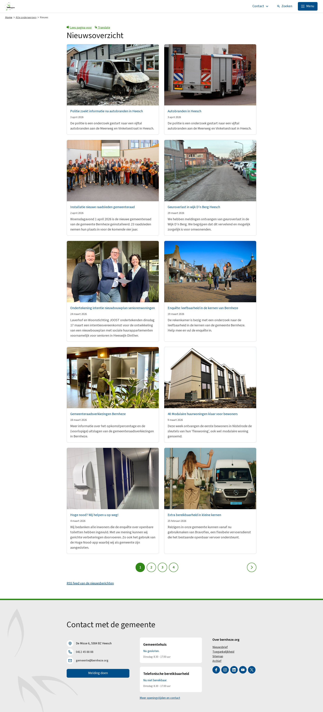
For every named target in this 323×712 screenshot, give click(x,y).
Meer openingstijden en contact (160, 698)
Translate (102, 27)
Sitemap (217, 656)
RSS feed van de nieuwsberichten (90, 583)
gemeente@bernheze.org (92, 660)
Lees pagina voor (79, 27)
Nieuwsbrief (220, 647)
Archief (216, 661)
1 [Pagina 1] (140, 567)
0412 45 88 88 (84, 652)
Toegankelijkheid (223, 652)
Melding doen (98, 673)
